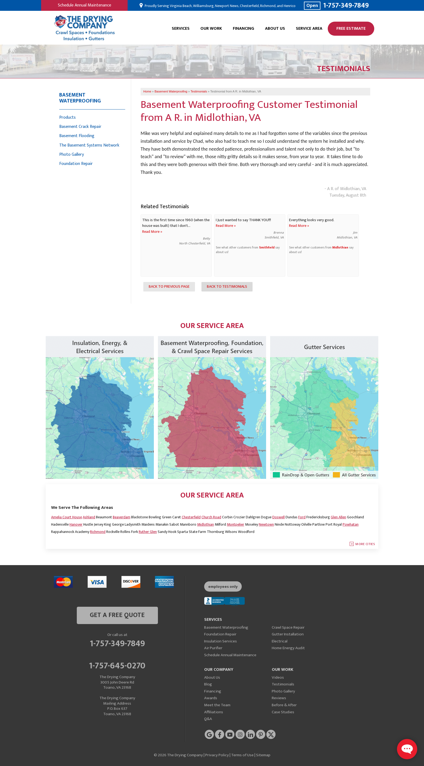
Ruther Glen (148, 532)
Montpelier (235, 524)
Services (181, 28)
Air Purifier (213, 648)
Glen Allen (338, 517)
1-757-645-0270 (117, 664)
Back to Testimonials (227, 286)
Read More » (152, 231)
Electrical (279, 641)
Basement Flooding (76, 135)
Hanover (75, 524)
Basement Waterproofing (80, 98)
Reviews (279, 698)
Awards (210, 698)
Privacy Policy (217, 755)
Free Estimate (351, 28)
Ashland (89, 517)
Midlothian (340, 247)
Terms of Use (242, 755)
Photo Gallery (71, 154)
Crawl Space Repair (288, 627)
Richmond (97, 532)
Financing (243, 28)
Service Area (309, 28)
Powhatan (351, 524)
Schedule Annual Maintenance (84, 5)
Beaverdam (121, 517)
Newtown (266, 524)
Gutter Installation (288, 634)
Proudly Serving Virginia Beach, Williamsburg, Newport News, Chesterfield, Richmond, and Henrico (220, 6)
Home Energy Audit (288, 648)
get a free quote (117, 615)
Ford (302, 517)
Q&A (208, 718)
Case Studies (283, 712)
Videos (278, 677)
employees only (223, 586)
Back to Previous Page (169, 286)
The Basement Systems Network (89, 145)
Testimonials (283, 684)
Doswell (278, 517)
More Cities (365, 544)
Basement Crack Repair (80, 126)
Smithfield (266, 247)
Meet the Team (217, 705)
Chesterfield (191, 517)
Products (67, 117)
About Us (275, 28)
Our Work (211, 28)
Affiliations (213, 712)
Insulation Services (220, 641)
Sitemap (263, 755)
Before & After (284, 705)
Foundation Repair (76, 163)
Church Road (211, 517)
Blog (208, 684)
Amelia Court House (66, 517)
